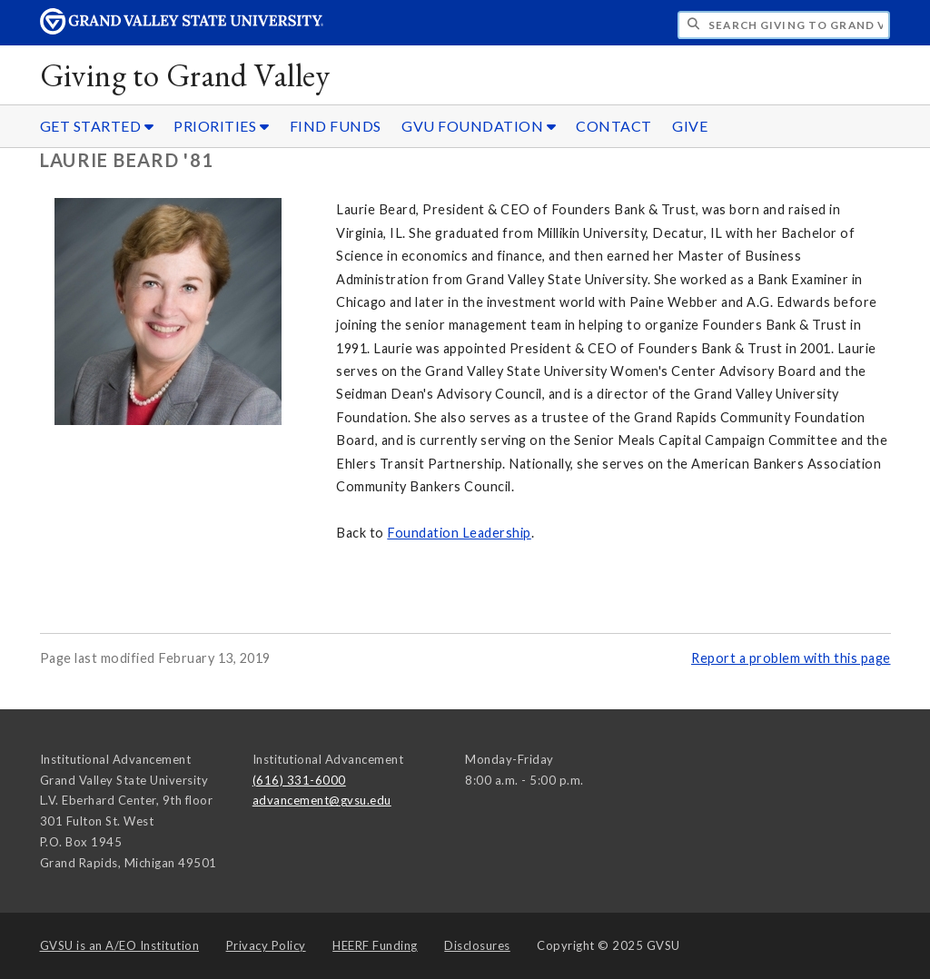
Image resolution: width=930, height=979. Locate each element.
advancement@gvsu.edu (321, 800)
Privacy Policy (266, 945)
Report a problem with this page (791, 658)
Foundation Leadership (459, 532)
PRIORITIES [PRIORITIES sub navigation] (221, 125)
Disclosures (477, 945)
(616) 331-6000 (299, 780)
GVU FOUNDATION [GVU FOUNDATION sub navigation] (478, 125)
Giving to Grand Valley (185, 74)
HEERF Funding (375, 945)
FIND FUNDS (335, 125)
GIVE (689, 125)
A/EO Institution (120, 945)
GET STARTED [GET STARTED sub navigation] (97, 125)
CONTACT (614, 125)
